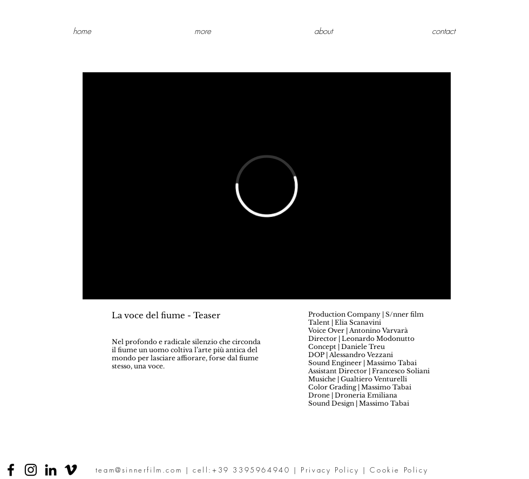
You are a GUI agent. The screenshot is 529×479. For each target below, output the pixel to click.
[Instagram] (31, 470)
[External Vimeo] (267, 185)
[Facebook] (11, 470)
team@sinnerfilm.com (139, 470)
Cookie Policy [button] (399, 470)
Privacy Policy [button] (330, 470)
